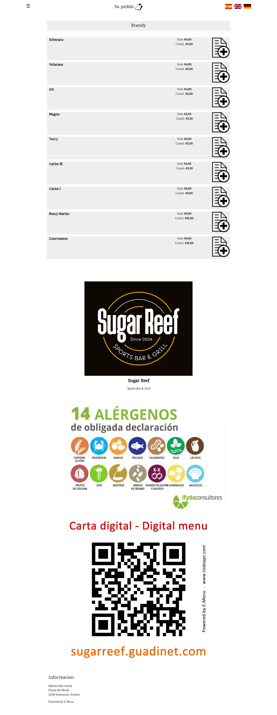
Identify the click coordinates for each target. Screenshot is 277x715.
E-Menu (69, 702)
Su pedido (129, 7)
